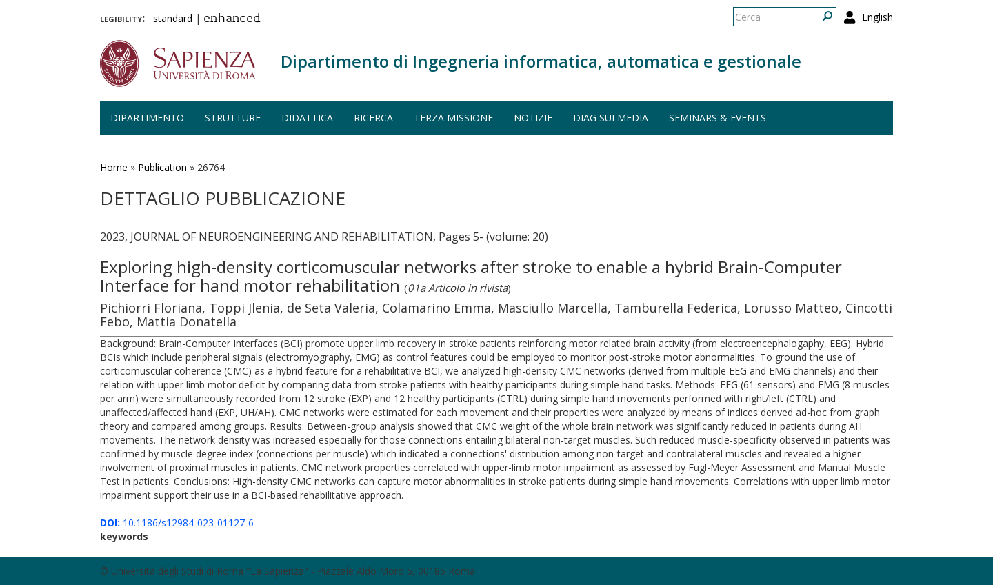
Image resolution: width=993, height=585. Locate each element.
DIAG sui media (610, 117)
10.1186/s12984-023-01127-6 (177, 522)
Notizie (533, 117)
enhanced (232, 19)
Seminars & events (717, 117)
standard (172, 18)
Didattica (307, 117)
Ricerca (373, 117)
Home (114, 167)
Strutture (233, 117)
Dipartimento (147, 117)
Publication (162, 167)
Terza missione (453, 117)
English (877, 16)
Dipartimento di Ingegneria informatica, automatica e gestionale (541, 61)
